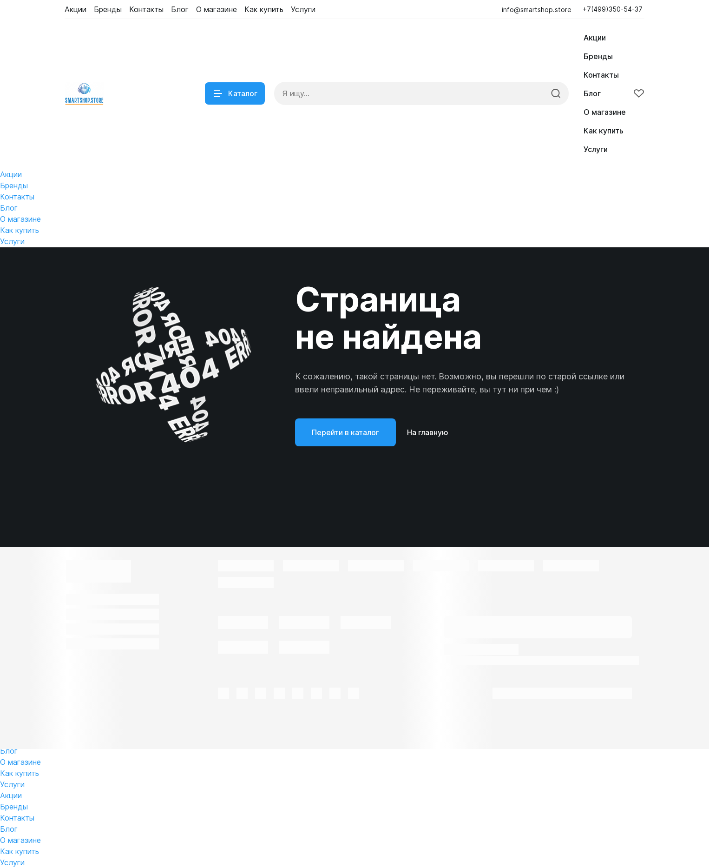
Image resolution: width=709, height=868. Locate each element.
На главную (427, 432)
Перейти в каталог (345, 432)
